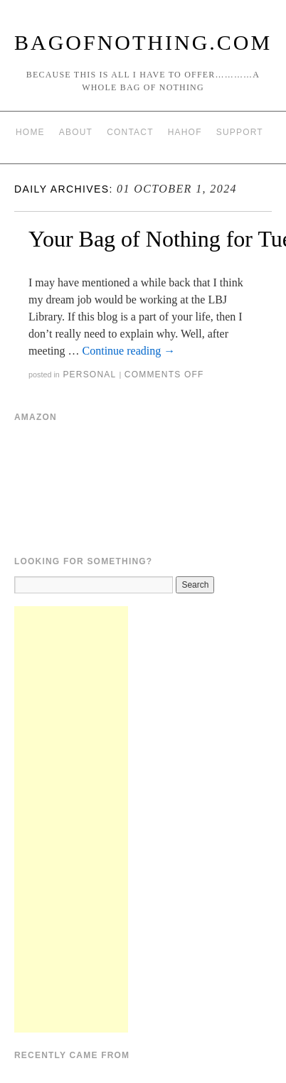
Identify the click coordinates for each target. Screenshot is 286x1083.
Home (30, 132)
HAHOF (185, 132)
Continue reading (129, 351)
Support (239, 132)
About (75, 132)
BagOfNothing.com (143, 42)
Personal (89, 374)
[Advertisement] (71, 819)
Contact (130, 132)
